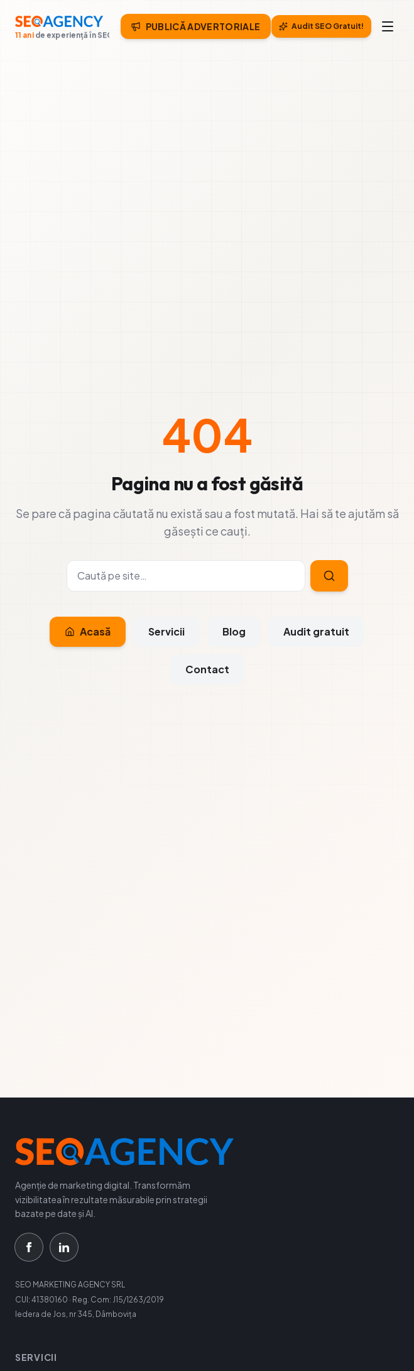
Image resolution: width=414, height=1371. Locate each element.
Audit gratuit (316, 631)
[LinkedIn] (64, 1247)
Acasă (88, 631)
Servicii (166, 631)
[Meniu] (387, 26)
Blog (234, 631)
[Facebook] (29, 1247)
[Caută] (186, 576)
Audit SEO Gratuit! (321, 26)
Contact (207, 669)
